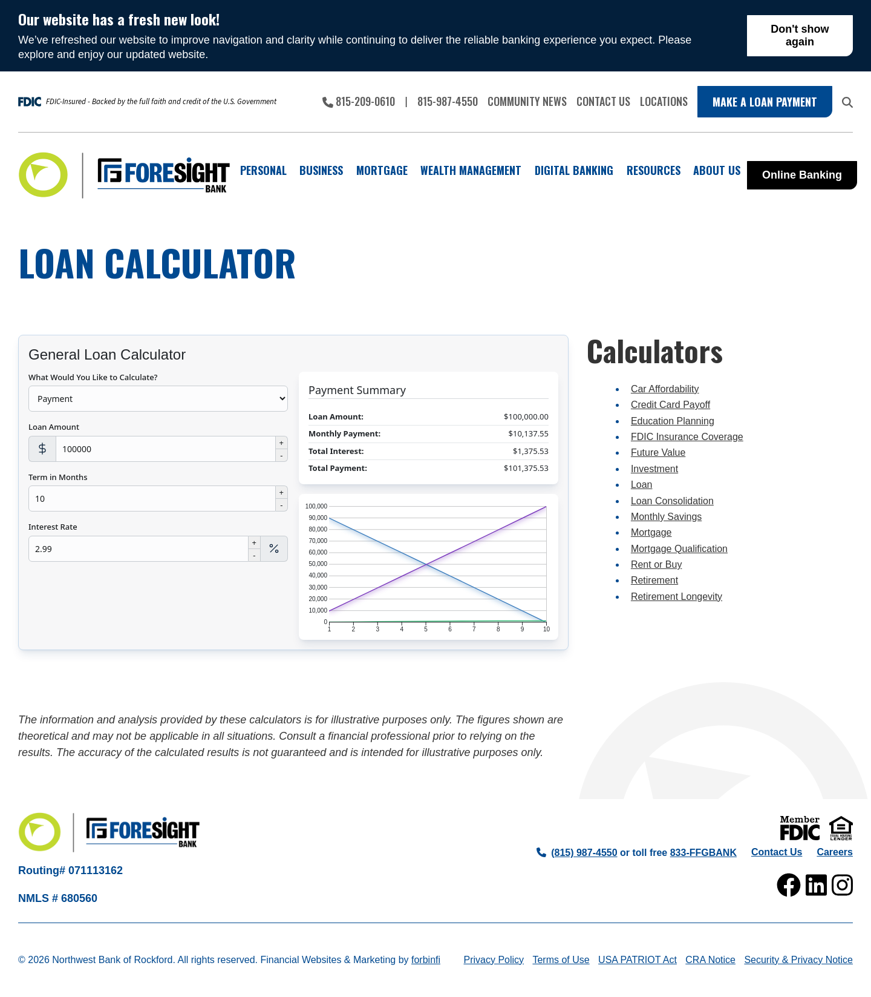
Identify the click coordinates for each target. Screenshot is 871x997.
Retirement (654, 580)
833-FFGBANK (703, 852)
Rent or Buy (656, 564)
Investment (654, 469)
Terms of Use (560, 960)
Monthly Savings (666, 517)
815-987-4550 (447, 101)
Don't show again (800, 35)
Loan (642, 484)
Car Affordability (665, 389)
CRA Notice (710, 960)
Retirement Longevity (676, 596)
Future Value (658, 452)
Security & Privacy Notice (798, 960)
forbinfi (425, 960)
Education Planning (672, 421)
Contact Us (603, 101)
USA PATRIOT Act (637, 960)
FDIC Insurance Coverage (687, 437)
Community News (527, 101)
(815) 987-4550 (577, 852)
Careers (835, 852)
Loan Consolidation (672, 501)
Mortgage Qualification (679, 549)
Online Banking (802, 175)
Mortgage (651, 532)
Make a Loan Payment (765, 102)
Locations (664, 101)
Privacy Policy (493, 960)
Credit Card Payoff (670, 405)
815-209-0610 (358, 101)
